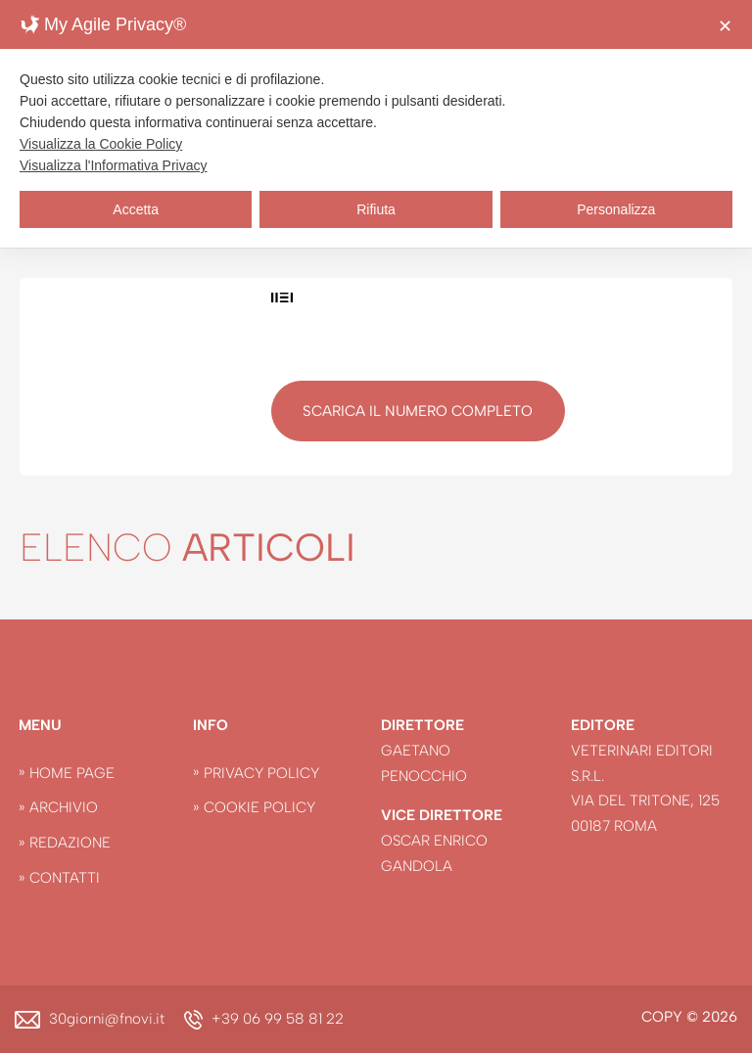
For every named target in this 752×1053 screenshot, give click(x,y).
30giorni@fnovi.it (106, 1019)
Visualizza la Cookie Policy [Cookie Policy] (101, 144)
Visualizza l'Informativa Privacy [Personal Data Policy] (113, 165)
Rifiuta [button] (376, 209)
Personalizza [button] (616, 209)
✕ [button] (725, 26)
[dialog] (376, 124)
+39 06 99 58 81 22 (278, 1019)
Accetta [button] (136, 209)
